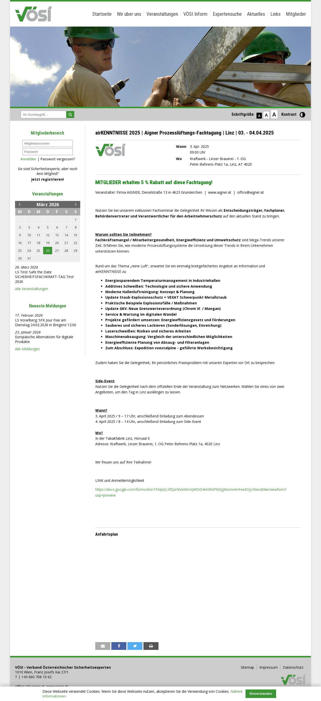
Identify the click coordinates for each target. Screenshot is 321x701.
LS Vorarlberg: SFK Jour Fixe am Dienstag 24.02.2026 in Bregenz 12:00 (45, 322)
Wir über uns (129, 14)
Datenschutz (293, 667)
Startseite (102, 14)
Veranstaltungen (162, 14)
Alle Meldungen (27, 348)
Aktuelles (256, 14)
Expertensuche (227, 14)
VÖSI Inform (195, 14)
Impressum (268, 667)
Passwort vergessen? (57, 159)
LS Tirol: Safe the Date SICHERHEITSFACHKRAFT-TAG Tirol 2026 (44, 277)
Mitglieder (296, 14)
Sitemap (247, 667)
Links (275, 14)
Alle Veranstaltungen (31, 288)
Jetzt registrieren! (47, 179)
